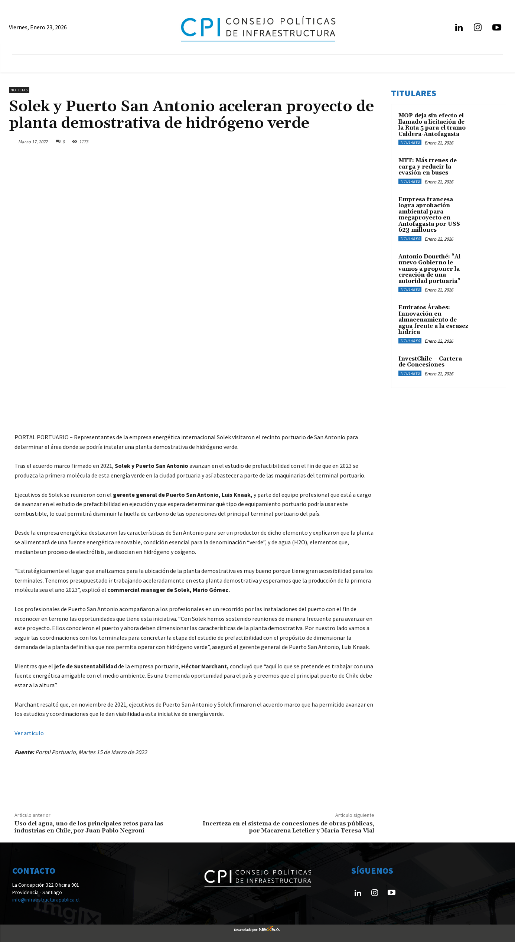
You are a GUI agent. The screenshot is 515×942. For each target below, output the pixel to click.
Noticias (19, 90)
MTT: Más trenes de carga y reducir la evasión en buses (427, 166)
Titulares (410, 142)
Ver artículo (29, 733)
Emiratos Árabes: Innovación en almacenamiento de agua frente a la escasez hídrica (433, 320)
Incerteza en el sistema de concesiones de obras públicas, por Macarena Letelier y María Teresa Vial (288, 827)
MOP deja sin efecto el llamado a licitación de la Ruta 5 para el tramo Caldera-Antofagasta (432, 125)
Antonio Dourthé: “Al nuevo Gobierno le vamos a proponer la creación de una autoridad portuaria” (429, 269)
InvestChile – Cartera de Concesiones (430, 362)
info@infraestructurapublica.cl (45, 899)
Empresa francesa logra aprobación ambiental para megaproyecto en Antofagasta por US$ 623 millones (429, 215)
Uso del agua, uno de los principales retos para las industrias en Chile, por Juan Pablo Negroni (88, 827)
